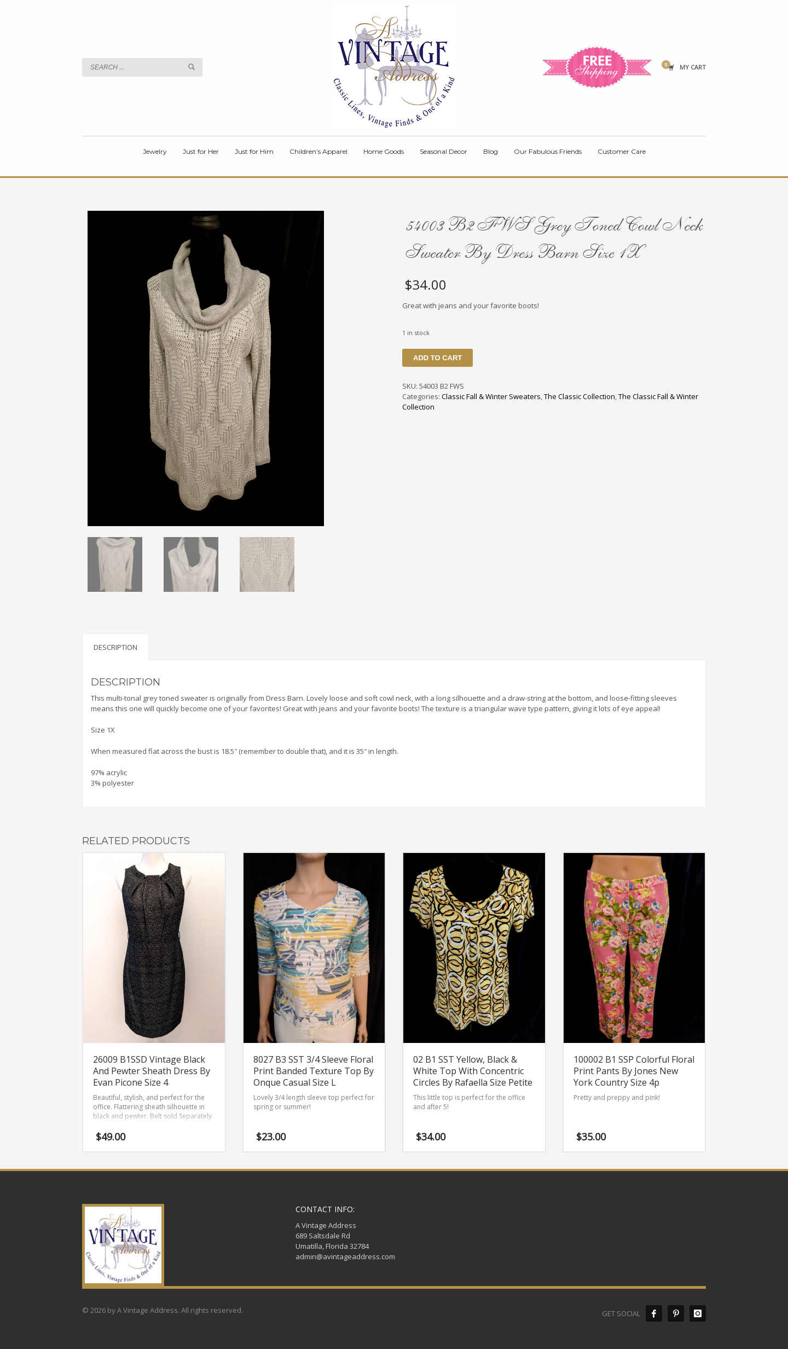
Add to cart (437, 358)
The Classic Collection (579, 396)
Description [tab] (115, 647)
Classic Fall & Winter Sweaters (491, 396)
